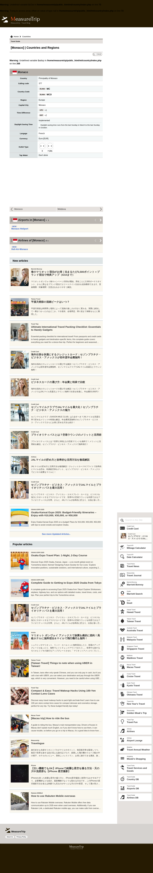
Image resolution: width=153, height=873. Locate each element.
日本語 (98, 54)
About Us (10, 859)
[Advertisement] (56, 585)
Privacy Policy (21, 859)
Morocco (18, 209)
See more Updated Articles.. (56, 534)
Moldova (62, 209)
